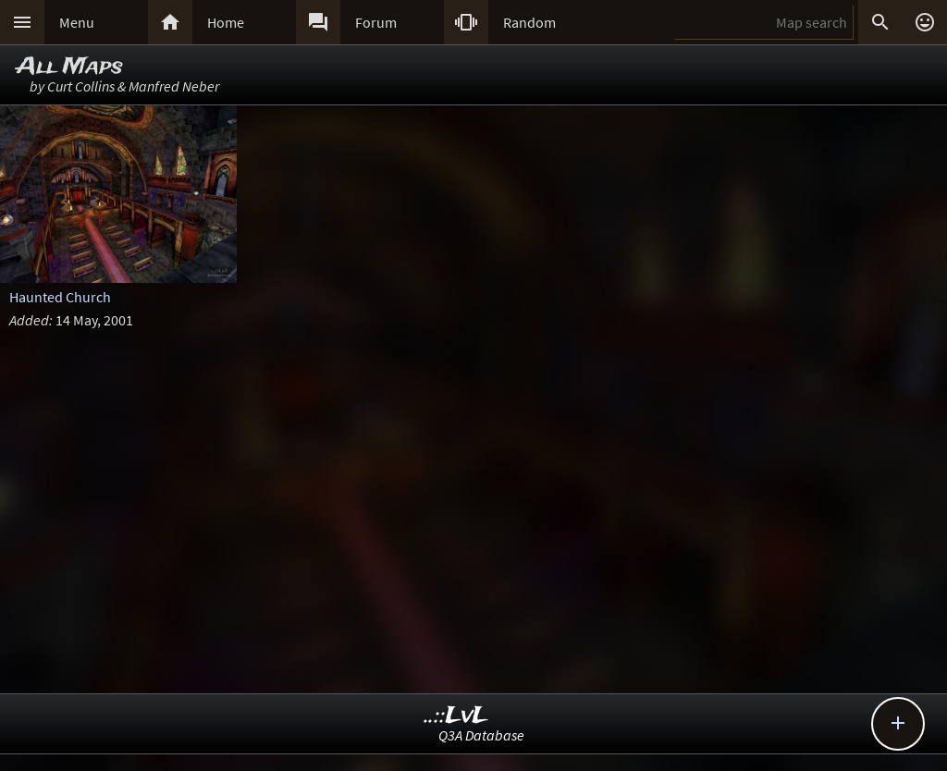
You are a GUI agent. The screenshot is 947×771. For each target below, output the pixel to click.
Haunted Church (60, 297)
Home (225, 22)
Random (529, 22)
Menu (76, 22)
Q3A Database (481, 735)
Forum (376, 22)
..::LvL (456, 716)
